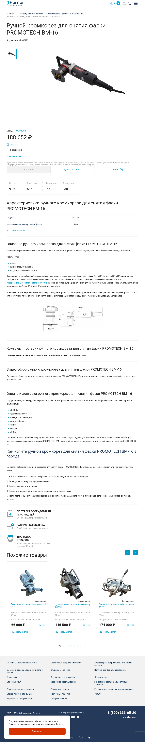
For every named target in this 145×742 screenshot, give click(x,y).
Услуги (97, 694)
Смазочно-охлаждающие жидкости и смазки (25, 671)
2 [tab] (63, 646)
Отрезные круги (14, 682)
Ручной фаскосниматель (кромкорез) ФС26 (116, 605)
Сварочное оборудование (63, 682)
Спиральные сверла (60, 670)
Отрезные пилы (102, 677)
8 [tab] (80, 646)
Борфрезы (12, 677)
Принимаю (37, 731)
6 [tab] (74, 646)
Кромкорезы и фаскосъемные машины (66, 14)
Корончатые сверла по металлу (66, 663)
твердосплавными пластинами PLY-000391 (27, 283)
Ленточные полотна (60, 694)
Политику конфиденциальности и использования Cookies (36, 724)
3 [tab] (66, 646)
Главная (10, 14)
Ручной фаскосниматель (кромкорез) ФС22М (72, 606)
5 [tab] (72, 646)
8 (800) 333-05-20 (122, 712)
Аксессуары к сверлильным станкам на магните (113, 664)
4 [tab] (69, 646)
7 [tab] (77, 646)
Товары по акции (59, 698)
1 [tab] (60, 646)
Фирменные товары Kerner (19, 698)
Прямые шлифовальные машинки (110, 670)
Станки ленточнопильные (19, 694)
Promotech (20, 131)
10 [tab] (86, 646)
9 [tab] (83, 646)
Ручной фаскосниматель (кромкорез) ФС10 (28, 605)
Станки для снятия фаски (31, 14)
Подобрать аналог (15, 156)
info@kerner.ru (129, 717)
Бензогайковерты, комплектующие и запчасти (112, 683)
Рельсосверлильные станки (20, 689)
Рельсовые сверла (60, 689)
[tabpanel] (29, 601)
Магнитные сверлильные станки (22, 663)
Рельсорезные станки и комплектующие (114, 689)
